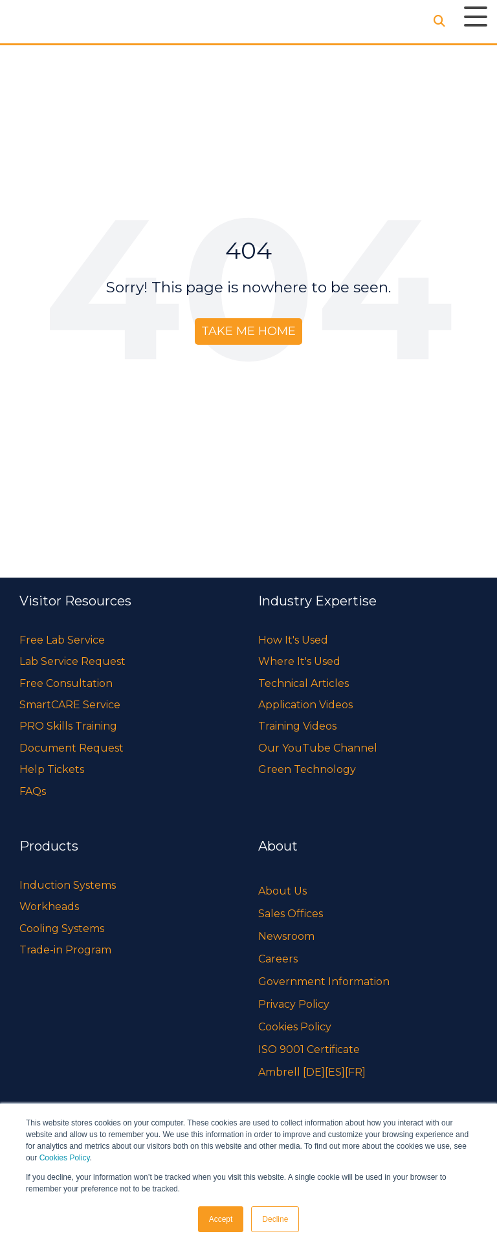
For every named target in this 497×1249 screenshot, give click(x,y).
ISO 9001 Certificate (309, 1049)
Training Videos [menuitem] (297, 726)
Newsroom (286, 936)
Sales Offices (290, 913)
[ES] (335, 1072)
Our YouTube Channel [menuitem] (317, 748)
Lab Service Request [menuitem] (72, 661)
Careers (278, 959)
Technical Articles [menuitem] (303, 683)
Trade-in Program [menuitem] (65, 950)
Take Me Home (248, 331)
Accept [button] (221, 1219)
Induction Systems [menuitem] (67, 885)
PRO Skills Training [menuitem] (68, 726)
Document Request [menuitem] (71, 748)
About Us (282, 891)
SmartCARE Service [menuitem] (69, 705)
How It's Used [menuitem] (293, 640)
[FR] (355, 1072)
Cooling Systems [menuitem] (61, 928)
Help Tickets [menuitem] (51, 769)
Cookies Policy (64, 1157)
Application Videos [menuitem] (305, 705)
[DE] (314, 1072)
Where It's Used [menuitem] (299, 661)
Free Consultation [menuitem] (66, 683)
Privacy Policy (293, 1004)
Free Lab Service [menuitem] (62, 640)
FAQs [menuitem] (32, 791)
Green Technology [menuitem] (307, 769)
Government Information (324, 981)
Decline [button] (275, 1219)
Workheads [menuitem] (49, 906)
